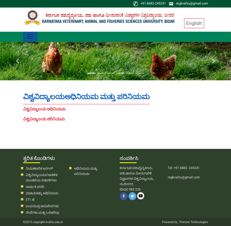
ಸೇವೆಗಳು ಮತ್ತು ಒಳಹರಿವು (43, 212)
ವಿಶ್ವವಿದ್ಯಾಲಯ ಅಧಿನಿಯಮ (44, 109)
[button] (17, 61)
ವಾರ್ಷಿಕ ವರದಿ (35, 187)
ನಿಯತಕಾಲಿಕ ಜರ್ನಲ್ (39, 168)
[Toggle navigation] (30, 37)
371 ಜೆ (30, 200)
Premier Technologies (193, 222)
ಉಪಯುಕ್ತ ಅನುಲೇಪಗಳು (42, 206)
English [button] (194, 23)
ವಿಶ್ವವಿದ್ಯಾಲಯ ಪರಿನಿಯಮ (44, 119)
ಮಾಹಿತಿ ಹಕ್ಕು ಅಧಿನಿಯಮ (42, 193)
